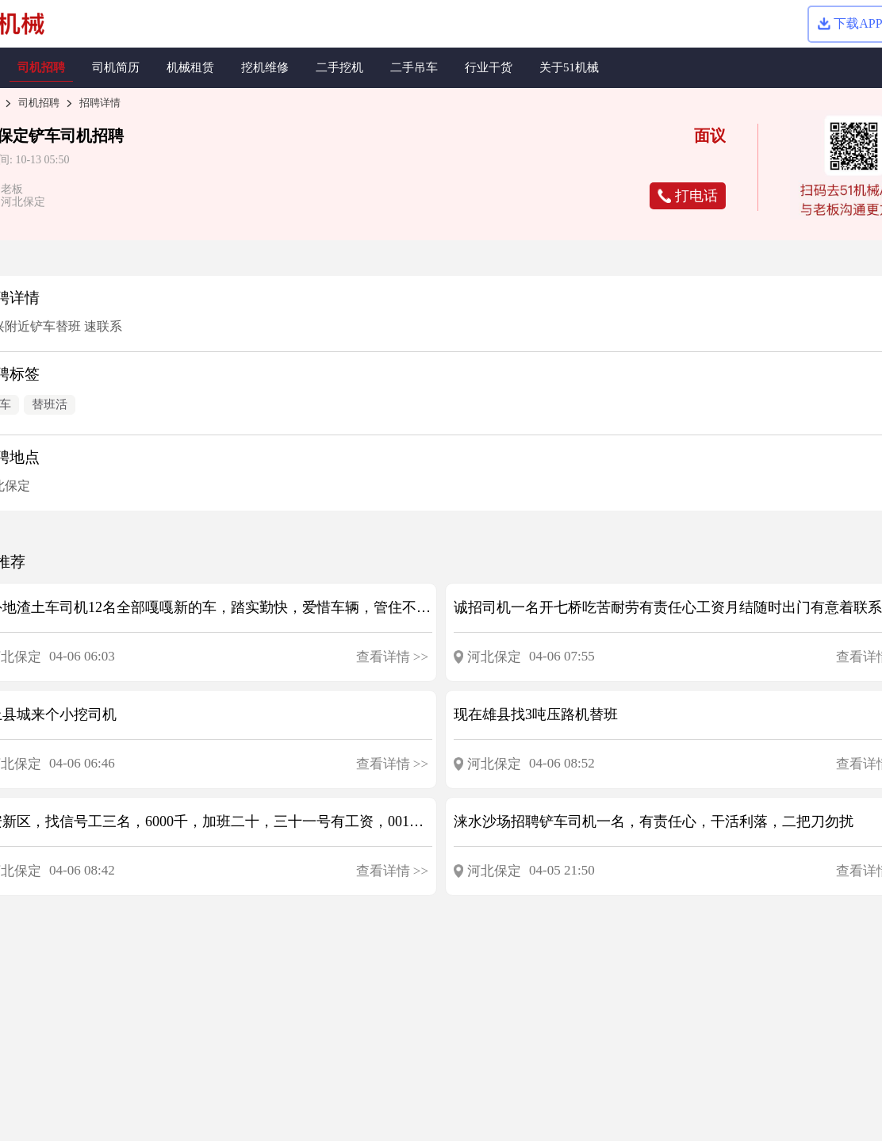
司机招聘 (38, 103)
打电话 (688, 196)
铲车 (44, 135)
